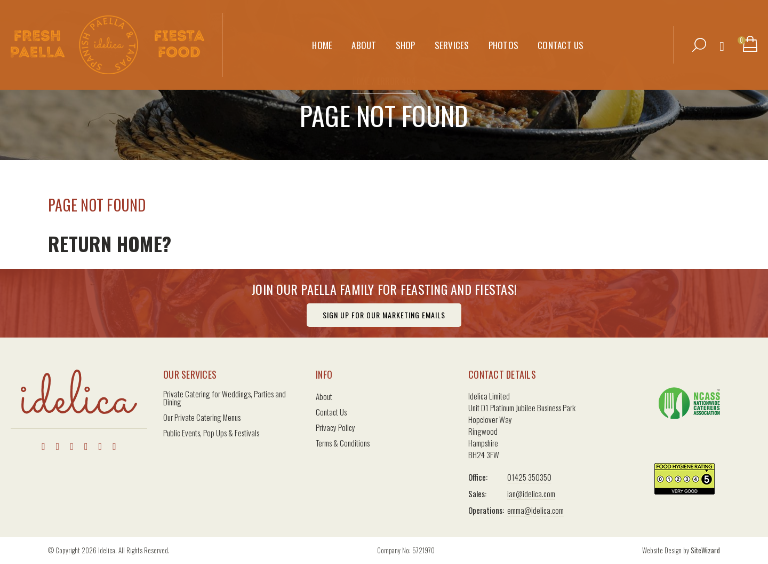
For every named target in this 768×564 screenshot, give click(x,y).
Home (322, 38)
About (363, 38)
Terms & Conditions (343, 443)
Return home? (109, 243)
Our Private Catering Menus (202, 417)
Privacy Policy (335, 428)
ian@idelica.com (531, 493)
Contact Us (561, 38)
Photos (504, 38)
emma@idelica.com (535, 510)
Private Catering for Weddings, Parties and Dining (224, 398)
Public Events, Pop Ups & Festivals (211, 433)
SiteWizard (705, 550)
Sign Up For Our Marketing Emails (384, 314)
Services (452, 38)
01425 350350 (529, 477)
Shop (405, 38)
